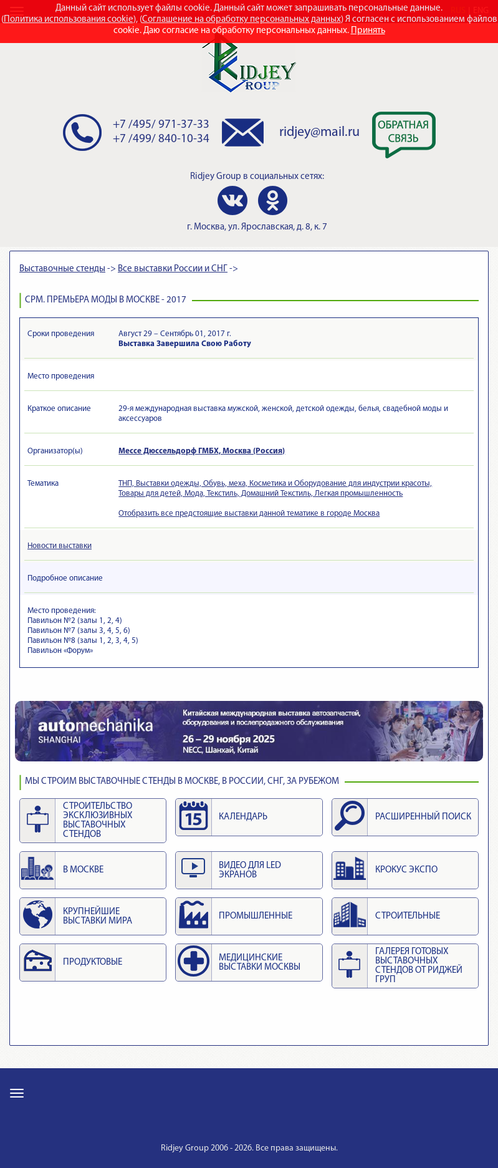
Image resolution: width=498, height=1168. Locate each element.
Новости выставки (59, 546)
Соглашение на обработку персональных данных (241, 19)
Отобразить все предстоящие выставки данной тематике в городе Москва (249, 513)
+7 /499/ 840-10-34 (161, 139)
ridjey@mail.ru (319, 132)
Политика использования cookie (68, 19)
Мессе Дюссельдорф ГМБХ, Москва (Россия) (201, 451)
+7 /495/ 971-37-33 (161, 125)
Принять (368, 31)
